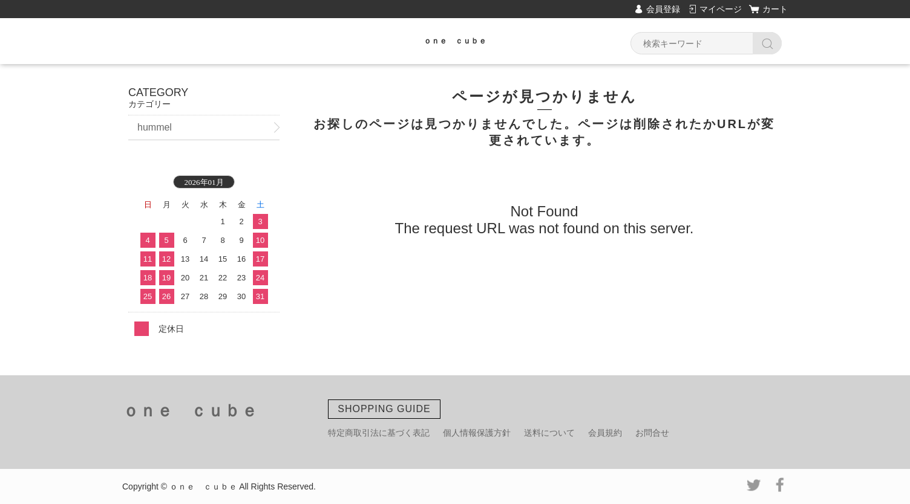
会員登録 (663, 9)
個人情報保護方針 (477, 433)
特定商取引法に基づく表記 (379, 433)
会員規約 (605, 433)
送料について (549, 433)
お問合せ (652, 433)
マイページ (720, 9)
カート (775, 9)
